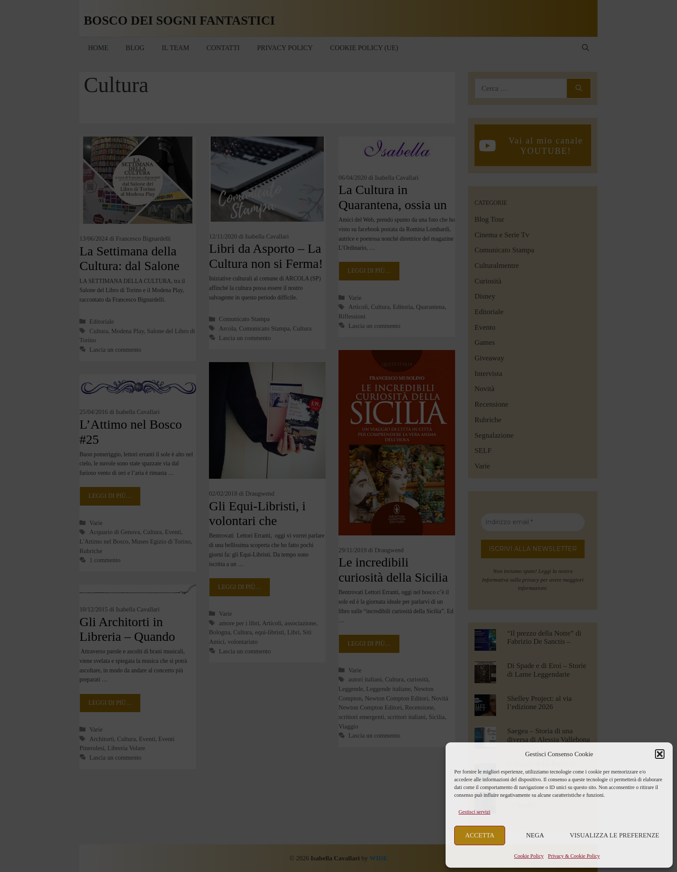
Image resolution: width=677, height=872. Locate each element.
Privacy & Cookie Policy (574, 856)
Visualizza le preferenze (615, 835)
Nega (535, 835)
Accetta (479, 835)
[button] (659, 754)
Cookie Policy (529, 856)
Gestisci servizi (474, 812)
